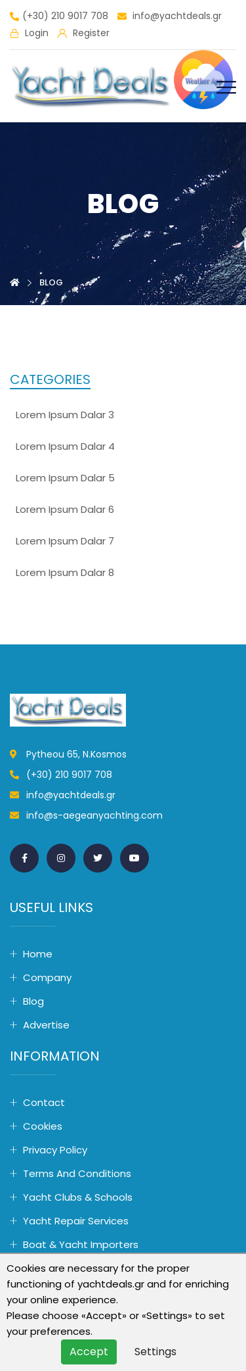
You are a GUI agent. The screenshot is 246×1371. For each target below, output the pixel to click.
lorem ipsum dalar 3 (65, 414)
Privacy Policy (55, 1150)
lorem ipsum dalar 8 (65, 572)
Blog (33, 1001)
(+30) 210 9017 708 (59, 16)
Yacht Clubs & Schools (78, 1197)
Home (37, 954)
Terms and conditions (77, 1173)
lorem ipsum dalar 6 (65, 509)
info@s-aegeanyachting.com (94, 815)
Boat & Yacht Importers (80, 1244)
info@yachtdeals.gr (169, 16)
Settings (155, 1351)
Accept (89, 1351)
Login (29, 33)
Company (47, 977)
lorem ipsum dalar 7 (65, 541)
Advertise (46, 1025)
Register (84, 33)
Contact (44, 1102)
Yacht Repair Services (76, 1221)
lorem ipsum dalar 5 (65, 478)
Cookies (42, 1126)
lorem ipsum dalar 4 (65, 446)
